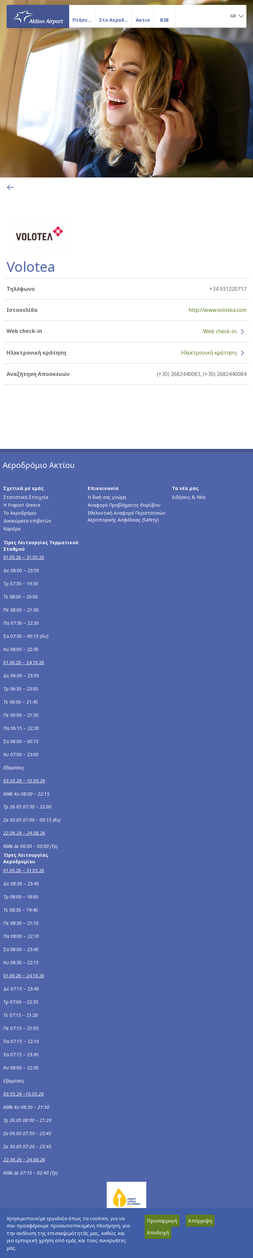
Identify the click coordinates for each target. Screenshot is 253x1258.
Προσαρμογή (162, 1220)
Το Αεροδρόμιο (20, 513)
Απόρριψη (200, 1220)
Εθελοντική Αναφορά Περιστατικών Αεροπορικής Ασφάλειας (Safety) (126, 516)
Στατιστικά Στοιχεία (25, 497)
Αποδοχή (158, 1232)
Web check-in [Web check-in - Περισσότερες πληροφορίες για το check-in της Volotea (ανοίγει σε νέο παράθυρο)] (220, 331)
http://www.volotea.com (217, 310)
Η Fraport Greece (22, 505)
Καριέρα (11, 528)
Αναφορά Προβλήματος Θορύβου (124, 505)
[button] (237, 16)
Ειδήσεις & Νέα (188, 497)
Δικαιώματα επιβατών (27, 521)
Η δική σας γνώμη (107, 497)
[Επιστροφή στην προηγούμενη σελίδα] (10, 187)
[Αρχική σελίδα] (38, 16)
